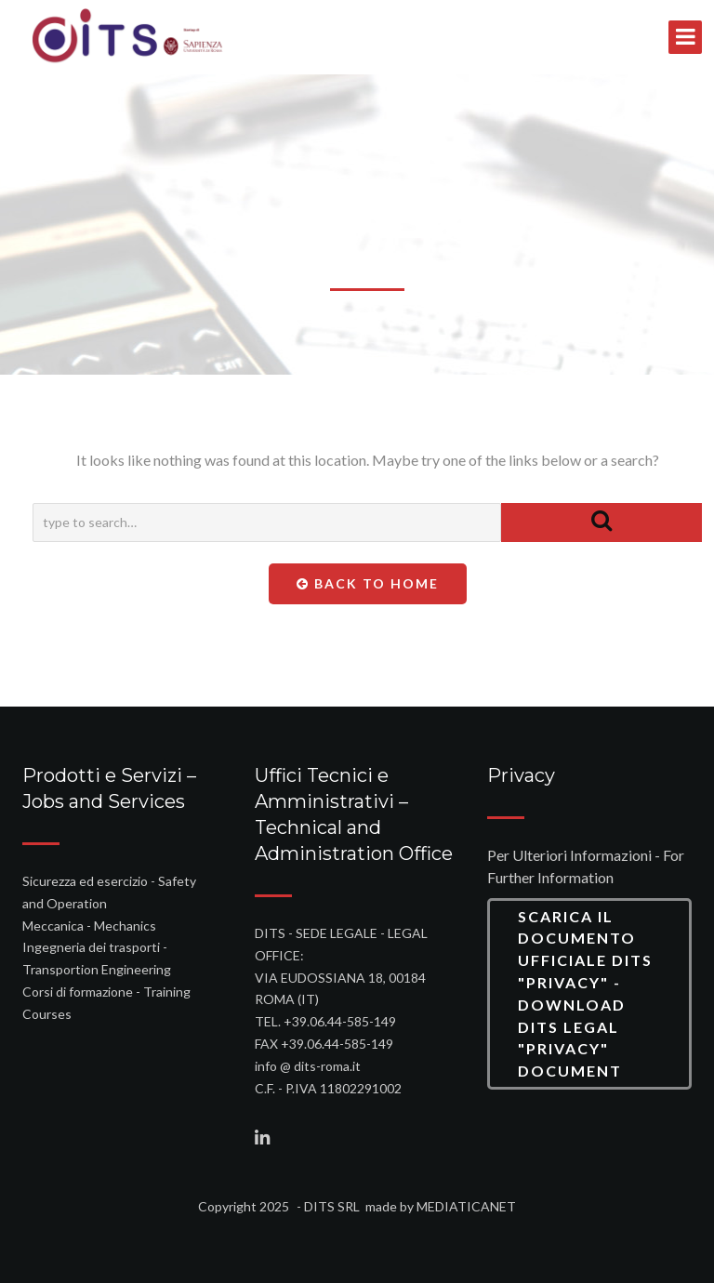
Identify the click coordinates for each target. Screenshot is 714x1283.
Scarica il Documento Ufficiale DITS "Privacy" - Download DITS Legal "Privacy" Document (585, 993)
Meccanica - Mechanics (89, 925)
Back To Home (368, 583)
